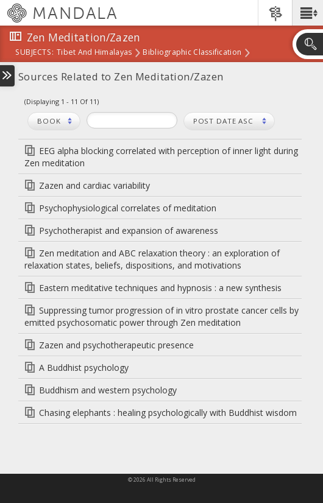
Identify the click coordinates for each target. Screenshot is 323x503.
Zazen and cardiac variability (94, 185)
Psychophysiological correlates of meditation (127, 208)
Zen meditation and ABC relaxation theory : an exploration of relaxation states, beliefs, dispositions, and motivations (152, 259)
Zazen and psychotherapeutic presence (116, 345)
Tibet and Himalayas (94, 53)
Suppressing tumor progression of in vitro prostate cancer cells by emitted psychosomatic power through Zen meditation (161, 316)
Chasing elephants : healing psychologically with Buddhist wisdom (168, 412)
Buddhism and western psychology (108, 390)
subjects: (34, 53)
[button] (307, 13)
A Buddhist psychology (84, 367)
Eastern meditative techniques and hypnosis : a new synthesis (160, 288)
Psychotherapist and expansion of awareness (128, 230)
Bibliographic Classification (192, 53)
